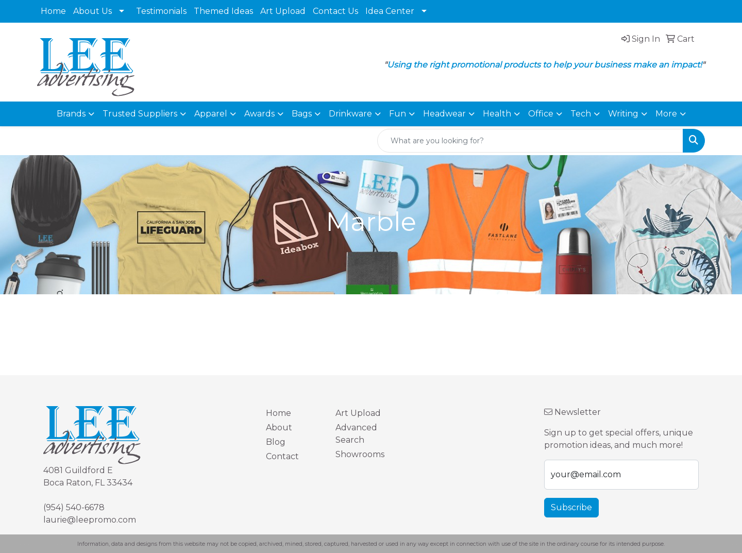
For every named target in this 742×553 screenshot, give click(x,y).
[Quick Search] (530, 141)
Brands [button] (71, 114)
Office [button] (540, 114)
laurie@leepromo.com (89, 520)
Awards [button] (259, 114)
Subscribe (571, 507)
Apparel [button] (210, 114)
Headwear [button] (444, 114)
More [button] (666, 114)
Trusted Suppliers (140, 114)
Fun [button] (397, 114)
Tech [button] (580, 114)
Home (53, 11)
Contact (282, 456)
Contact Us (335, 11)
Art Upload (283, 11)
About (279, 427)
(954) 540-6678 (74, 507)
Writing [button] (623, 114)
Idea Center (389, 11)
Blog (275, 442)
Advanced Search (356, 434)
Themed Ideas (223, 11)
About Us (92, 11)
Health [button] (497, 114)
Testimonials (161, 11)
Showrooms (359, 454)
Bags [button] (302, 114)
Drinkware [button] (350, 114)
